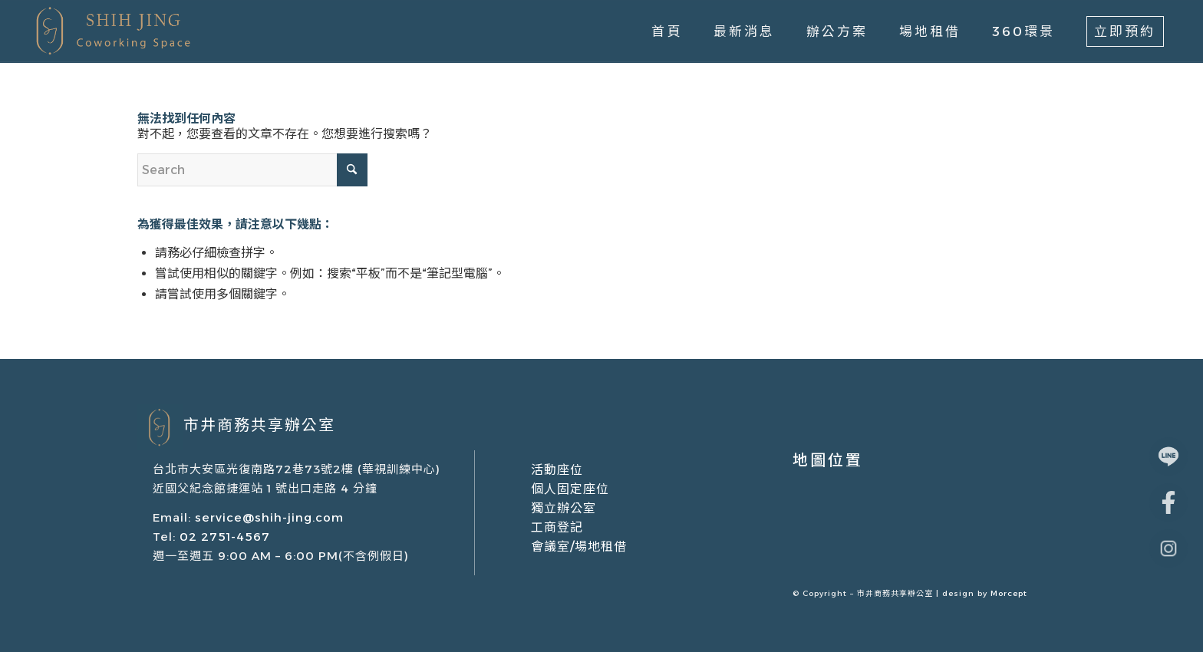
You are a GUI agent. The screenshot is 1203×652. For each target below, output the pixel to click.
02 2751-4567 (223, 536)
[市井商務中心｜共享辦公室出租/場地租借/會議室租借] (111, 31)
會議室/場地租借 (579, 546)
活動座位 (557, 470)
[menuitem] (666, 31)
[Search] (252, 169)
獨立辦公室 (563, 508)
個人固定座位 (570, 489)
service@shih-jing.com (269, 517)
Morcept (1008, 593)
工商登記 (557, 527)
